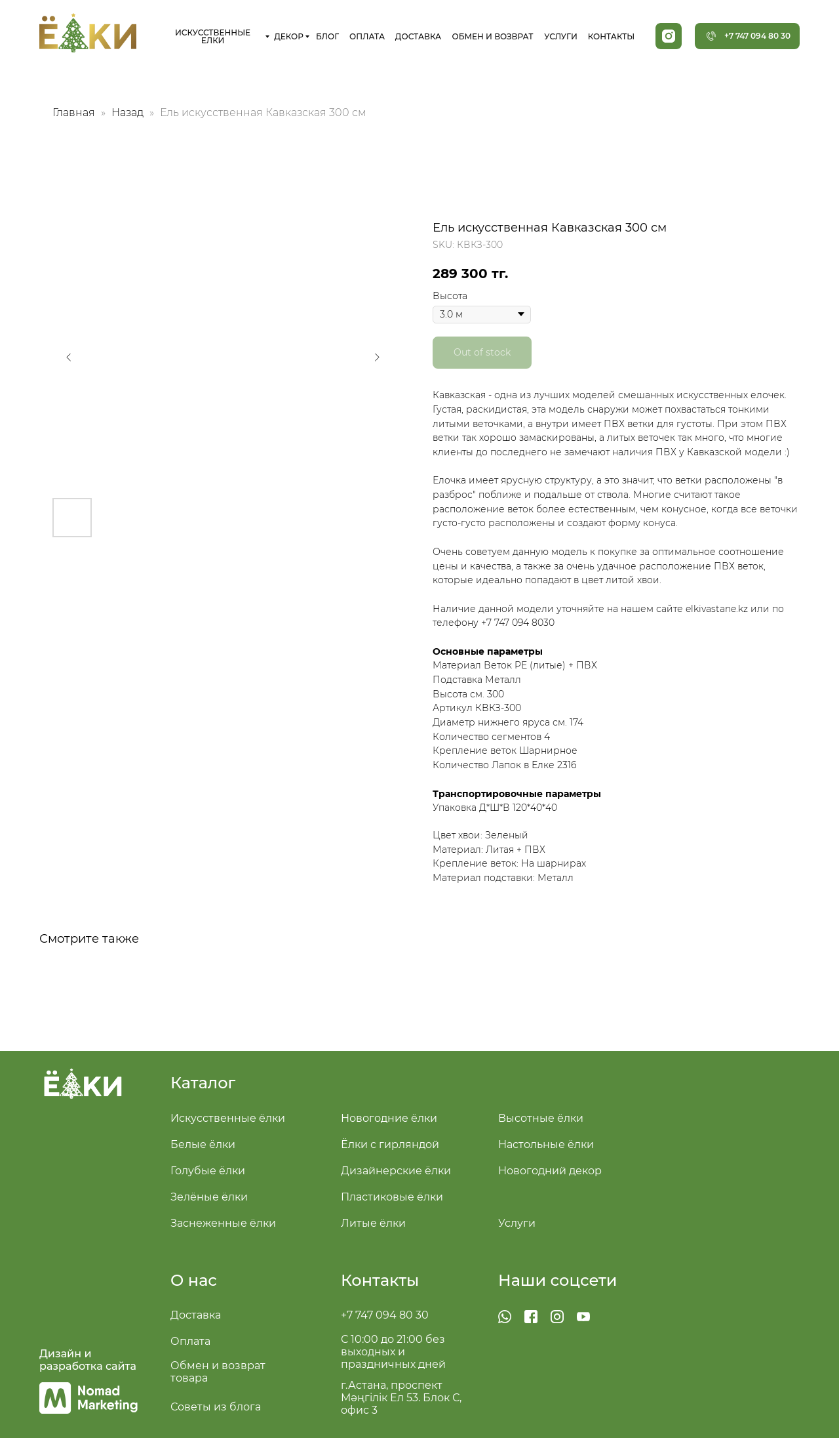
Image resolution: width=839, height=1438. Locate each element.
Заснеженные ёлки (223, 1223)
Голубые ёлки (207, 1170)
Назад (128, 112)
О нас (193, 1280)
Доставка (195, 1315)
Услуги (517, 1223)
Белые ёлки (202, 1144)
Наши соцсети (557, 1280)
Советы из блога (215, 1407)
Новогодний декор (550, 1170)
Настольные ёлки (546, 1144)
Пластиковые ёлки (392, 1197)
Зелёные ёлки (209, 1197)
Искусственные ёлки (227, 1118)
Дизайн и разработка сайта (87, 1359)
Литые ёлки (373, 1223)
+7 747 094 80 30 (385, 1315)
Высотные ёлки (540, 1118)
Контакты (380, 1280)
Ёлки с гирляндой (390, 1144)
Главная (73, 112)
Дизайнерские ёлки (396, 1170)
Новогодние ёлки (389, 1118)
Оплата (190, 1341)
